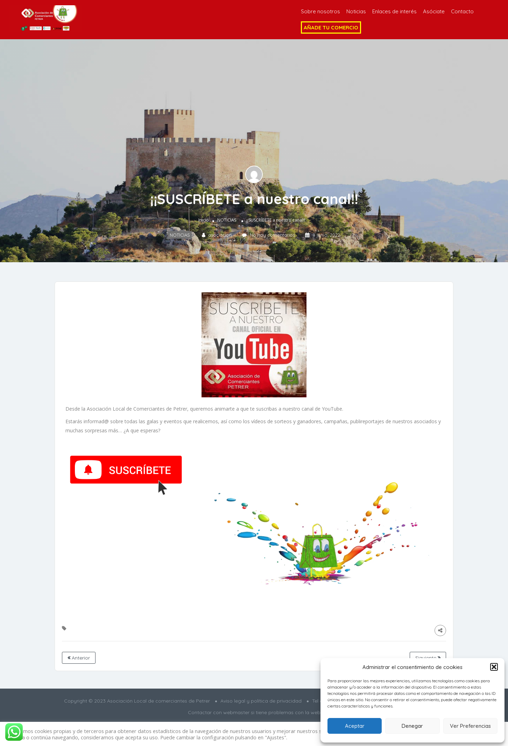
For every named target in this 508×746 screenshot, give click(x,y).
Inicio (203, 220)
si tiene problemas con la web (285, 712)
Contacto (462, 11)
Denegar (412, 726)
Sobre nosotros (320, 11)
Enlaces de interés (394, 11)
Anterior (79, 658)
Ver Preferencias (470, 726)
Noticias (356, 11)
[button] (494, 666)
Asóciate (434, 11)
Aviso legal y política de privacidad (261, 701)
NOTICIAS (226, 220)
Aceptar (355, 726)
